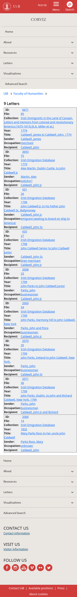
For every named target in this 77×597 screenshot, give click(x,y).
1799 (24, 282)
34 (22, 307)
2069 (25, 303)
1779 (24, 164)
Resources (10, 52)
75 (22, 156)
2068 (25, 269)
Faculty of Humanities (28, 93)
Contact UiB (16, 588)
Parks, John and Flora (34, 328)
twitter (49, 567)
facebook (7, 567)
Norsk (42, 5)
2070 (25, 341)
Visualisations (12, 73)
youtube (24, 567)
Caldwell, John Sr (32, 374)
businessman (29, 294)
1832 (24, 429)
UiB (5, 93)
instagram (16, 567)
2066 (25, 417)
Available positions (41, 588)
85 (22, 114)
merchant (27, 143)
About (7, 42)
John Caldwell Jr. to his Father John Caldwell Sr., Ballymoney (34, 208)
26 (22, 194)
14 (22, 421)
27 (22, 236)
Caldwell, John (30, 147)
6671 (25, 110)
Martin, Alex (28, 177)
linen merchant (31, 261)
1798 (24, 202)
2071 (25, 379)
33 (22, 273)
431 (24, 189)
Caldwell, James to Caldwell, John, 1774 (46, 134)
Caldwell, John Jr (31, 185)
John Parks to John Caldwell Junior (43, 286)
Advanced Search (16, 84)
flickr (41, 567)
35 (22, 345)
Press (60, 588)
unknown (27, 446)
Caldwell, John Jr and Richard (39, 412)
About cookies (38, 594)
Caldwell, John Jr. (31, 214)
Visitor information (15, 549)
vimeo (33, 567)
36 (22, 383)
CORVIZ (38, 19)
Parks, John (28, 290)
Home (9, 31)
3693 (25, 152)
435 (24, 231)
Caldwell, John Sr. (32, 227)
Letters (8, 63)
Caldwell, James (31, 139)
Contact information (16, 533)
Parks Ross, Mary (32, 442)
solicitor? (26, 181)
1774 (24, 130)
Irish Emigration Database (38, 160)
